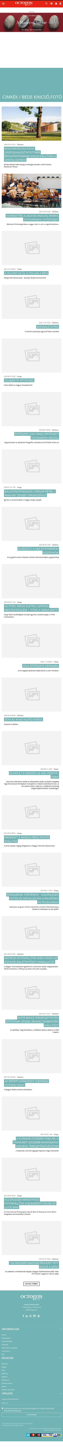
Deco (3, 1370)
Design (19, 269)
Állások (4, 1386)
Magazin (4, 1377)
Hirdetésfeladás (7, 1341)
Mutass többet (31, 1284)
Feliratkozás (31, 1415)
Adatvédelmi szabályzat (10, 1348)
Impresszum (6, 1351)
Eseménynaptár (7, 1383)
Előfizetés (5, 1345)
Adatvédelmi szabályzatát (12, 1411)
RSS (3, 1354)
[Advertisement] (31, 51)
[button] (46, 4)
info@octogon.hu (31, 1310)
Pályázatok (5, 1380)
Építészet (20, 144)
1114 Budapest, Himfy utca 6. (31, 1307)
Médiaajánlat (6, 1338)
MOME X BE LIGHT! (8, 1390)
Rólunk (4, 1335)
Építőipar (55, 1014)
